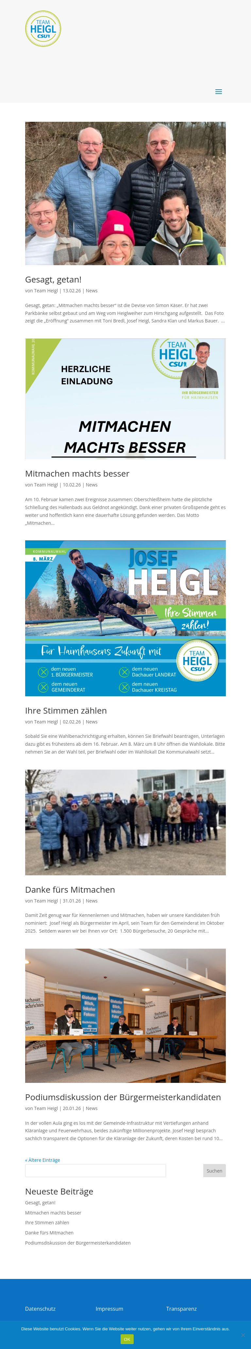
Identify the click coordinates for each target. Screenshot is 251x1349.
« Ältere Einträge (42, 1160)
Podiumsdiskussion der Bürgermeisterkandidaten (123, 1097)
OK (127, 1339)
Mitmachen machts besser (77, 473)
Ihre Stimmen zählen (66, 710)
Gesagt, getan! (53, 279)
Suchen (214, 1171)
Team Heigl (46, 290)
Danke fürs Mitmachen (70, 889)
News (92, 290)
